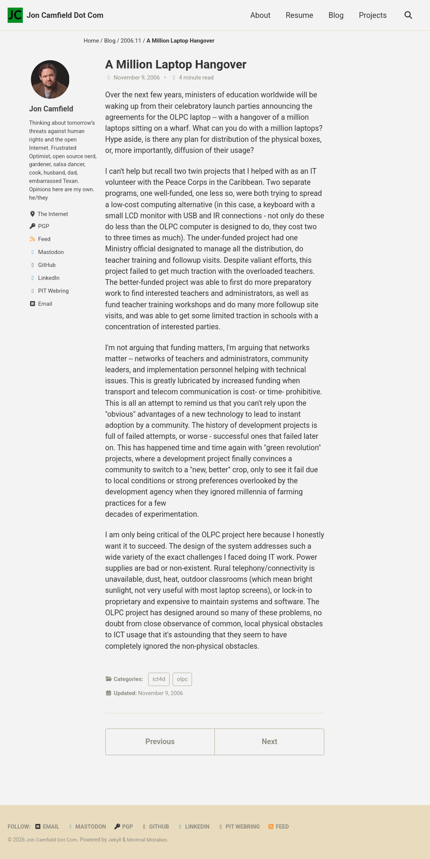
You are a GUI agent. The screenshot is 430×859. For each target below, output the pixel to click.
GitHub (157, 826)
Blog (335, 15)
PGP (125, 826)
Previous (160, 768)
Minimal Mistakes (149, 840)
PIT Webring (242, 826)
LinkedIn (196, 826)
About (259, 15)
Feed (283, 826)
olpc (182, 705)
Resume (298, 15)
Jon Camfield (52, 108)
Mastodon (88, 826)
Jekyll (116, 840)
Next (270, 768)
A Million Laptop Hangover (176, 64)
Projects (372, 15)
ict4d (158, 705)
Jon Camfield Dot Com (65, 15)
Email (47, 826)
